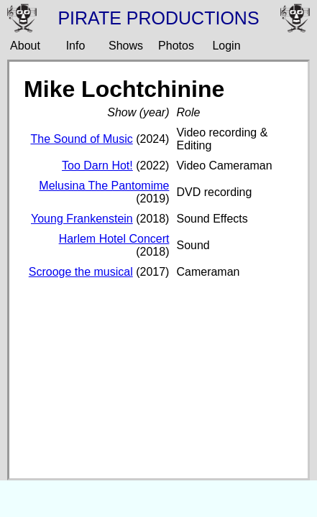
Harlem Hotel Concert (114, 239)
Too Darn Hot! (97, 165)
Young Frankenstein (82, 219)
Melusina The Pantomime (104, 186)
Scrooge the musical (81, 272)
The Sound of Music (81, 139)
